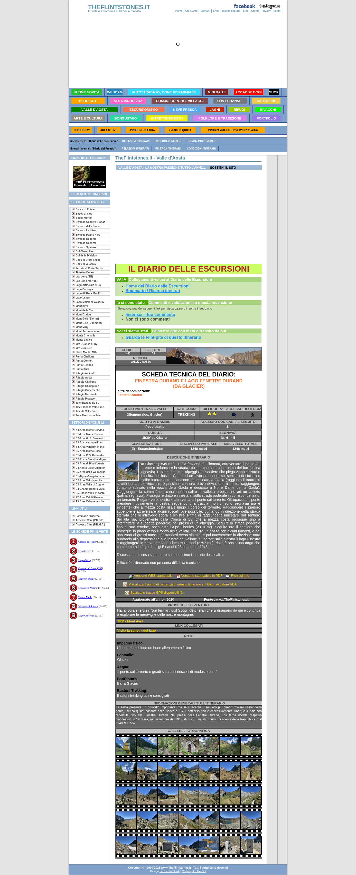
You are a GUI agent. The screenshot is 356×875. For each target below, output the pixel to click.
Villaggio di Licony (88, 606)
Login (277, 10)
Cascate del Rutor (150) (90, 568)
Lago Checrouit (86, 615)
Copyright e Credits (194, 871)
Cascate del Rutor (87, 541)
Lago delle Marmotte (89, 587)
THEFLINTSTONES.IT (119, 7)
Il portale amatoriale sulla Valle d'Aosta (114, 11)
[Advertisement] (87, 641)
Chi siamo (191, 10)
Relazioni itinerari (136, 141)
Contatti (205, 10)
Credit (255, 10)
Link (246, 10)
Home (179, 10)
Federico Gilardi (170, 871)
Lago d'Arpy (84, 560)
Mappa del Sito (231, 10)
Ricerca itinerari (168, 141)
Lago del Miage (86, 578)
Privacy (266, 10)
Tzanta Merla (85, 597)
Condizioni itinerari (202, 141)
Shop (216, 10)
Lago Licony (84, 551)
